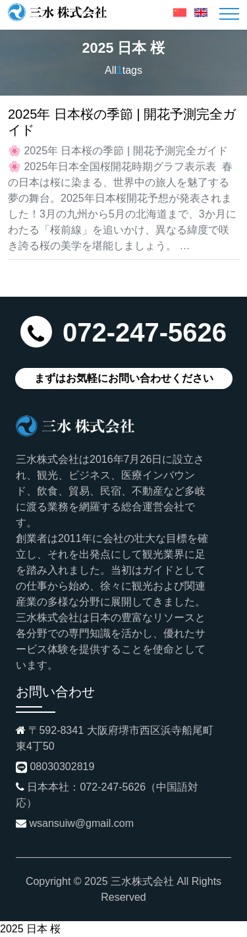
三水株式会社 (142, 881)
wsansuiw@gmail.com (81, 823)
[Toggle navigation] (229, 13)
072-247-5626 (145, 332)
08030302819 (62, 766)
